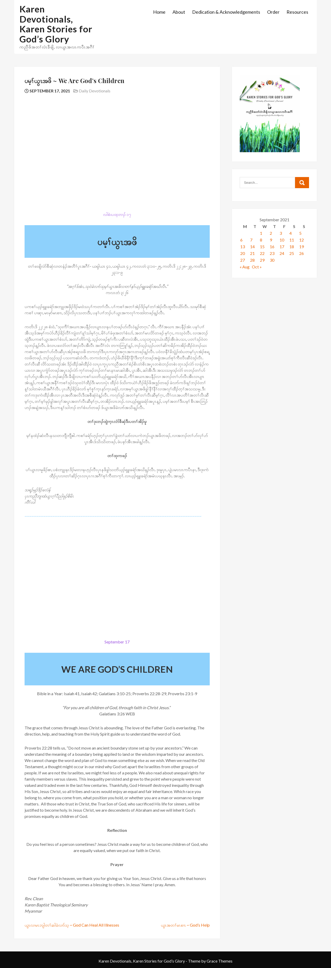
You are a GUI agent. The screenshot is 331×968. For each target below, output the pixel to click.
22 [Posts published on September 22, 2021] (262, 253)
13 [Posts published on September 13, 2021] (242, 246)
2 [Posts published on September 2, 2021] (271, 233)
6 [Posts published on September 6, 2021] (241, 239)
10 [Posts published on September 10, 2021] (282, 239)
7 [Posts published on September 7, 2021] (251, 239)
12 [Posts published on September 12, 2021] (301, 239)
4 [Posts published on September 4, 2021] (290, 233)
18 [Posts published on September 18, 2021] (291, 246)
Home (159, 12)
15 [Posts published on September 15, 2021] (262, 246)
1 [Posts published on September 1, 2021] (261, 233)
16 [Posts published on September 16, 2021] (272, 246)
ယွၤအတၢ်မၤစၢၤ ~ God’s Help (185, 924)
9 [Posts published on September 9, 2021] (271, 239)
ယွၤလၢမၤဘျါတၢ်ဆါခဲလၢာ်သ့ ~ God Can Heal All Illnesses (72, 924)
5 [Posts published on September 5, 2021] (300, 233)
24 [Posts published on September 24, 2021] (282, 253)
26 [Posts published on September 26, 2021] (301, 253)
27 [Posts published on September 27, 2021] (242, 260)
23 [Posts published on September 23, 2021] (272, 253)
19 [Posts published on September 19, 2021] (301, 246)
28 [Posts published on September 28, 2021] (252, 260)
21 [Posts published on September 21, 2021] (252, 253)
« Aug (245, 266)
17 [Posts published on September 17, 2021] (282, 246)
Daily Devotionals (94, 90)
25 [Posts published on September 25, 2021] (291, 253)
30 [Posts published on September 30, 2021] (272, 260)
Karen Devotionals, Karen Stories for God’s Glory (55, 23)
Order (273, 12)
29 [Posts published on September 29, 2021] (262, 260)
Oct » (257, 266)
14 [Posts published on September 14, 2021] (252, 246)
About (178, 12)
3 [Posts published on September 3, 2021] (281, 233)
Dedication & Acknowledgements (226, 12)
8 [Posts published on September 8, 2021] (261, 239)
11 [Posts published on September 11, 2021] (291, 239)
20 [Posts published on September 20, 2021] (242, 253)
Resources (297, 12)
